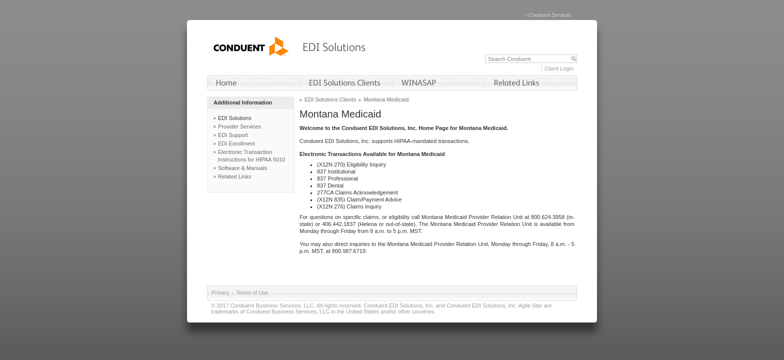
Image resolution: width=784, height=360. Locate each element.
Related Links (235, 177)
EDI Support (233, 135)
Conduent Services (550, 15)
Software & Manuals (242, 168)
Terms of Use (252, 293)
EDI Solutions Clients (330, 99)
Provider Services (239, 127)
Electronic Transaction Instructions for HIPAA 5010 (251, 155)
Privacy (221, 293)
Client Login (559, 69)
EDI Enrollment (236, 143)
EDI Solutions (235, 118)
